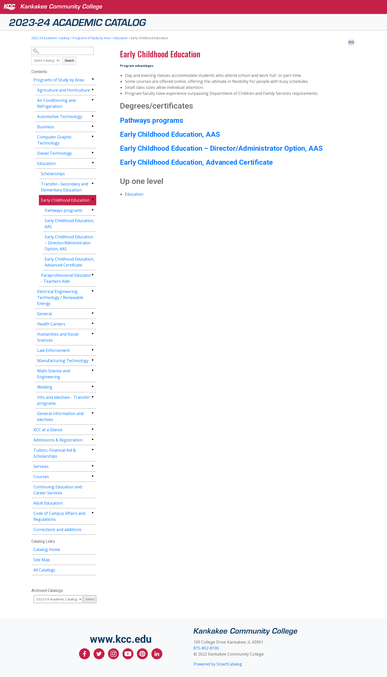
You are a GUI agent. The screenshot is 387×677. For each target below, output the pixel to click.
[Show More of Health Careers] (92, 323)
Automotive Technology (59, 116)
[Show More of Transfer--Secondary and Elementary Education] (92, 183)
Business (45, 127)
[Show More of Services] (92, 466)
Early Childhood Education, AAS (69, 223)
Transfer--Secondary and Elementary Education (64, 187)
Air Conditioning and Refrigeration (56, 103)
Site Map (41, 559)
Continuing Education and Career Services (57, 490)
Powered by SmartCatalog (218, 664)
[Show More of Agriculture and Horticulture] (92, 89)
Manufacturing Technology (63, 360)
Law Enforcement (53, 350)
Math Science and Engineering (53, 374)
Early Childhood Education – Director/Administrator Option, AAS (69, 243)
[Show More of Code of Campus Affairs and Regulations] (92, 513)
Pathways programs (63, 210)
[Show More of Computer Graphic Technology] (92, 136)
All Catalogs (44, 570)
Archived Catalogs (47, 590)
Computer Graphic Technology (54, 140)
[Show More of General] (92, 313)
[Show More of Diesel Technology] (92, 152)
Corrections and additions (57, 529)
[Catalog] (58, 599)
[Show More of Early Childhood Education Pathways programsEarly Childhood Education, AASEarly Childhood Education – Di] (92, 199)
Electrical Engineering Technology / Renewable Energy (60, 297)
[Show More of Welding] (92, 386)
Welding (44, 387)
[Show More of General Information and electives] (92, 413)
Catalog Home (46, 549)
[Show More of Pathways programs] (92, 210)
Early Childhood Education (65, 200)
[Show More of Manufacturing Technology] (92, 360)
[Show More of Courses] (92, 476)
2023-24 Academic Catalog (77, 22)
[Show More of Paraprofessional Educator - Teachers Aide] (92, 274)
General (44, 313)
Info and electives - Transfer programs (63, 400)
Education (121, 38)
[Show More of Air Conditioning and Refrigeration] (92, 100)
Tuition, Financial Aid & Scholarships (54, 453)
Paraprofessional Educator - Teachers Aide (66, 278)
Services (41, 466)
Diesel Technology (54, 153)
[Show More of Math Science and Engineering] (92, 370)
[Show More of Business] (92, 126)
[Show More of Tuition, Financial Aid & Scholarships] (92, 449)
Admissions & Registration (58, 440)
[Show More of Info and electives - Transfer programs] (92, 397)
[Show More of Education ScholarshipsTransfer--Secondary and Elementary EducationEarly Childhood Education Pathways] (92, 163)
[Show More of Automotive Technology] (92, 116)
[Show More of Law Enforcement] (92, 350)
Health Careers (51, 324)
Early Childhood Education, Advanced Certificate (69, 262)
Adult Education (48, 503)
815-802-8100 (206, 648)
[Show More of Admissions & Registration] (92, 439)
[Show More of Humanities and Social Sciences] (92, 333)
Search (69, 60)
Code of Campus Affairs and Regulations (59, 516)
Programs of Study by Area (91, 38)
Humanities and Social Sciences (57, 337)
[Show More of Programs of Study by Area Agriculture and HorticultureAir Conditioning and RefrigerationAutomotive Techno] (92, 79)
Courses (41, 476)
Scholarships (53, 173)
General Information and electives (60, 416)
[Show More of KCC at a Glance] (92, 429)
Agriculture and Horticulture (63, 90)
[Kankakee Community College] (197, 6)
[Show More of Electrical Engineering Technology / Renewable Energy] (92, 291)
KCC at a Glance (47, 429)
